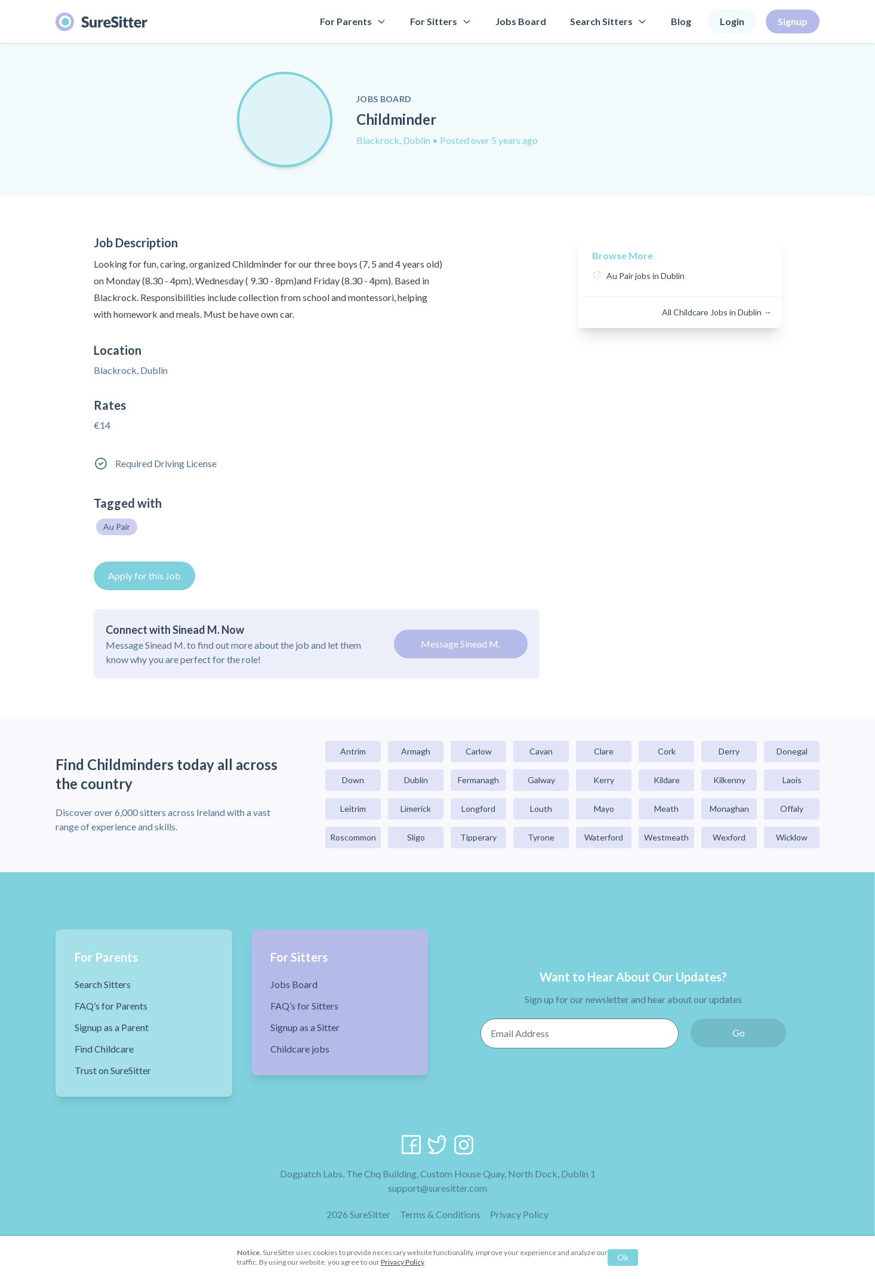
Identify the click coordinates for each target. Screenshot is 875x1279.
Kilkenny (729, 780)
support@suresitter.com (437, 1188)
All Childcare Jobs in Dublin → (717, 312)
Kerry (603, 780)
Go (738, 1032)
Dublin (416, 780)
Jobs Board (520, 21)
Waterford (603, 837)
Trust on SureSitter (113, 1070)
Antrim (353, 751)
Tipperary (478, 837)
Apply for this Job (144, 575)
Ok (622, 1257)
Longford (478, 808)
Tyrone (541, 837)
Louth (541, 808)
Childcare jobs (299, 1048)
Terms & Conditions (440, 1214)
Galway (541, 780)
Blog (681, 21)
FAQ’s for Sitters (304, 1005)
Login (732, 21)
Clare (604, 751)
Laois (792, 780)
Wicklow (792, 837)
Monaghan (729, 808)
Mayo (604, 808)
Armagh (415, 751)
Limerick (415, 808)
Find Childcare (104, 1048)
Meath (666, 808)
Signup (793, 21)
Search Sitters (608, 21)
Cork (667, 751)
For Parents (353, 21)
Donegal (792, 751)
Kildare (667, 780)
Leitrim (353, 808)
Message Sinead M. (460, 643)
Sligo (416, 837)
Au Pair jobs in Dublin (645, 276)
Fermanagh (478, 780)
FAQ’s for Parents (111, 1005)
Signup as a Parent (112, 1027)
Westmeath (666, 837)
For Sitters (441, 21)
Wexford (729, 837)
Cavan (541, 751)
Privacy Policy (519, 1214)
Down (353, 780)
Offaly (791, 808)
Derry (729, 751)
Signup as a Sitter (305, 1027)
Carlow (479, 751)
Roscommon (353, 837)
